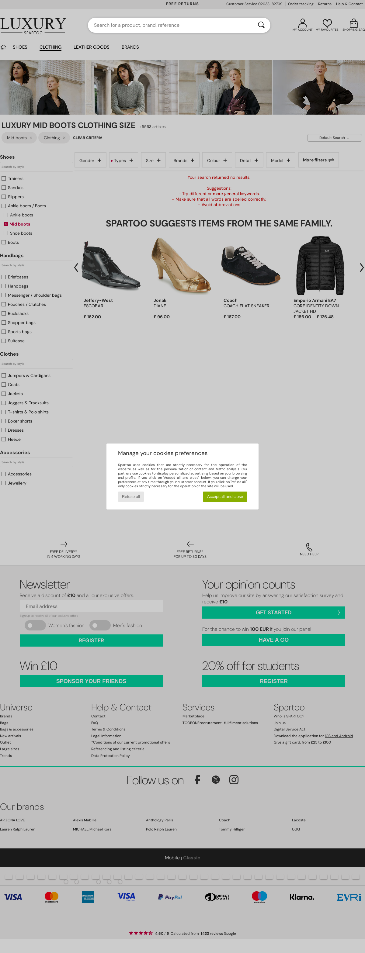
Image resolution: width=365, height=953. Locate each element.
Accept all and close (225, 496)
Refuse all (131, 496)
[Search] (261, 25)
